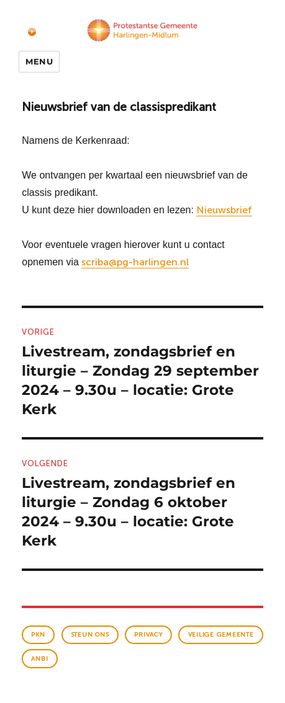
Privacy (148, 635)
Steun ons (90, 635)
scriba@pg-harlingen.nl (135, 262)
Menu (39, 61)
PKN (38, 635)
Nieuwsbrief (224, 210)
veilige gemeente (221, 635)
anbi (39, 659)
